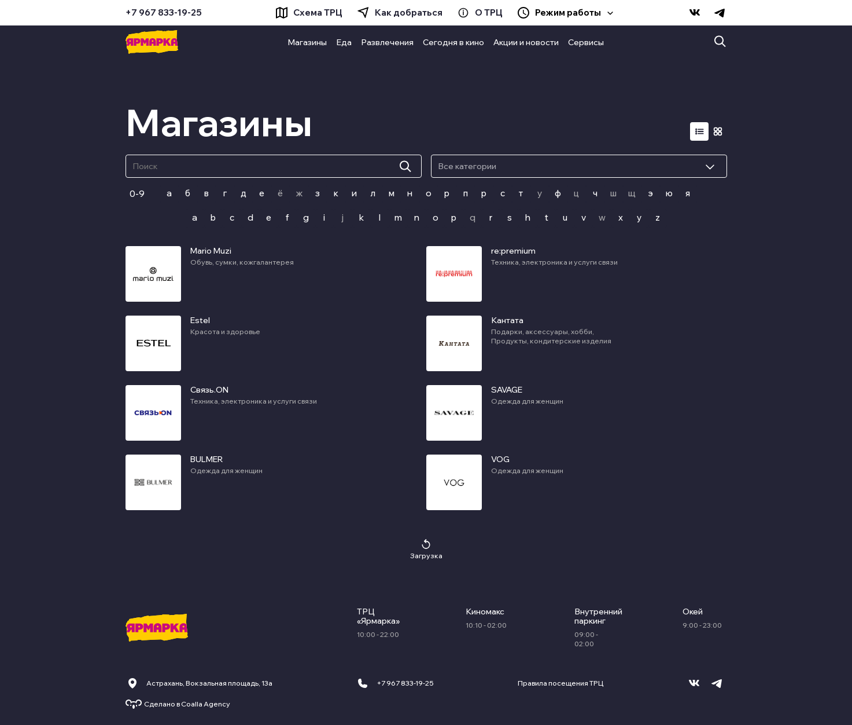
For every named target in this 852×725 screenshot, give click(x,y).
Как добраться (408, 12)
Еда (344, 42)
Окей (693, 611)
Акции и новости (526, 42)
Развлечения (387, 42)
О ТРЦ (489, 12)
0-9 (137, 193)
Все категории (467, 166)
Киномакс (485, 611)
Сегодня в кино (453, 42)
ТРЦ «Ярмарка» (378, 616)
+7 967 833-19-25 (164, 12)
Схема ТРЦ (317, 12)
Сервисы (586, 42)
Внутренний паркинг (596, 616)
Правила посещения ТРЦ (561, 683)
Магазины (307, 42)
